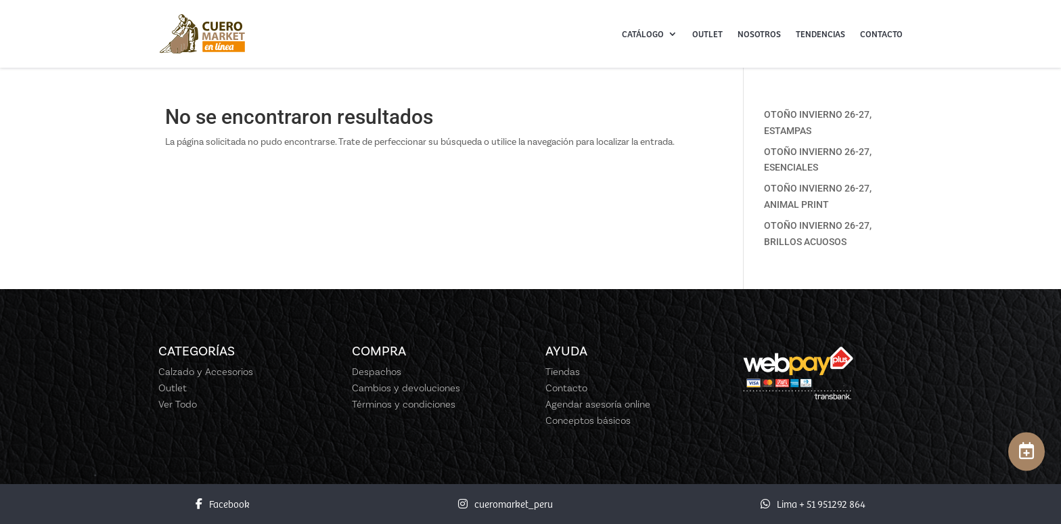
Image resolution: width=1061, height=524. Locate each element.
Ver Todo (177, 404)
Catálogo (643, 34)
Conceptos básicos (588, 420)
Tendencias (820, 34)
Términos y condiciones (403, 404)
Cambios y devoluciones (406, 388)
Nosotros (759, 34)
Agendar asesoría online (597, 404)
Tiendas (562, 372)
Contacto (881, 34)
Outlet (707, 34)
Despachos (376, 372)
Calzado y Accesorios (205, 372)
